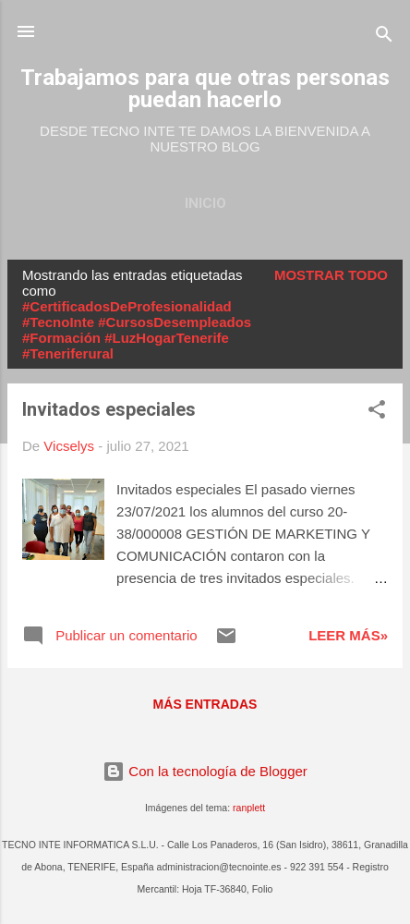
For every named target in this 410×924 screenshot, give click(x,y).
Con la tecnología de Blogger (205, 771)
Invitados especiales (109, 409)
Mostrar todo (331, 275)
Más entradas (205, 704)
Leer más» (348, 635)
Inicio (205, 203)
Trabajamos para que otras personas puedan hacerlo (205, 89)
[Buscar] (384, 37)
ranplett (249, 807)
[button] (377, 412)
